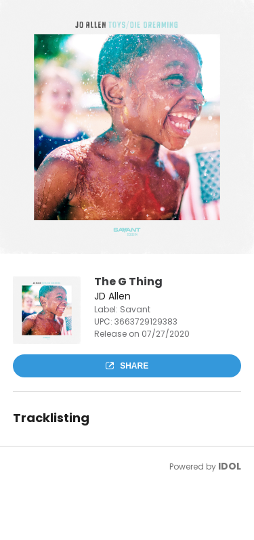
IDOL (229, 466)
